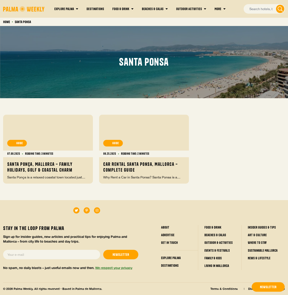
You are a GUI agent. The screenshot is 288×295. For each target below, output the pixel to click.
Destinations (170, 265)
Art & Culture (257, 235)
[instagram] (97, 211)
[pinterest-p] (87, 211)
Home (6, 22)
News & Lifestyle (259, 258)
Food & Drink (212, 227)
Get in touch (169, 243)
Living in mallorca (216, 266)
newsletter (268, 287)
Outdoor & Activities (218, 243)
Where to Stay (257, 243)
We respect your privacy (113, 268)
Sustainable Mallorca (262, 250)
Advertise (167, 235)
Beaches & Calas (215, 235)
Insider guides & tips (262, 227)
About (165, 227)
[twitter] (76, 211)
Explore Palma (171, 258)
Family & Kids (213, 258)
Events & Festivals (217, 250)
